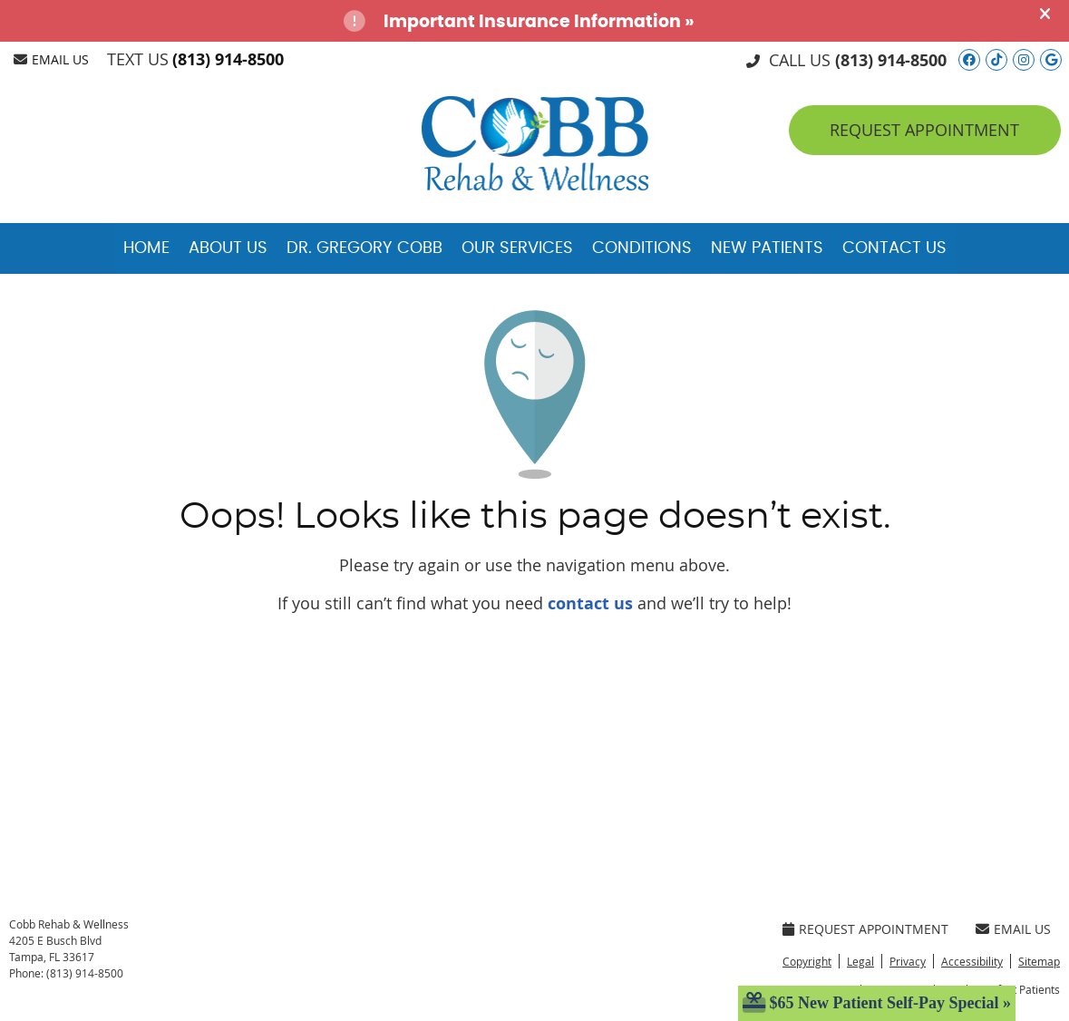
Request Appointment (865, 929)
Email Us (51, 59)
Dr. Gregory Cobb (364, 248)
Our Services (517, 248)
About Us (228, 248)
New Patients (767, 248)
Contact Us (894, 248)
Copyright (806, 961)
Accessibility (972, 961)
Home (146, 248)
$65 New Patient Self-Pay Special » (877, 1003)
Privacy (907, 961)
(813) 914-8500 (228, 59)
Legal (860, 961)
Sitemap (1039, 961)
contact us (590, 603)
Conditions (642, 248)
